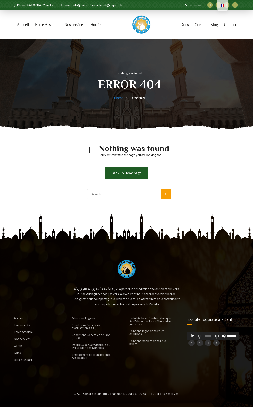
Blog (214, 24)
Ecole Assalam (46, 24)
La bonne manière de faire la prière (147, 342)
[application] (213, 336)
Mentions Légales (83, 318)
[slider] (208, 336)
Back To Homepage (126, 173)
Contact (230, 24)
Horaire (96, 24)
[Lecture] (192, 337)
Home (119, 97)
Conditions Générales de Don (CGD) (91, 336)
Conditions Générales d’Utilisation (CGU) (86, 326)
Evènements (22, 325)
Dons (184, 24)
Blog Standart (23, 359)
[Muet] (224, 337)
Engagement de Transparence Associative (91, 356)
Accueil (23, 24)
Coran (199, 24)
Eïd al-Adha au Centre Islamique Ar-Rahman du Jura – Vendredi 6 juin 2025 (150, 321)
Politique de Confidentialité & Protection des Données (91, 346)
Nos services (74, 24)
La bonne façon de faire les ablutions (146, 332)
